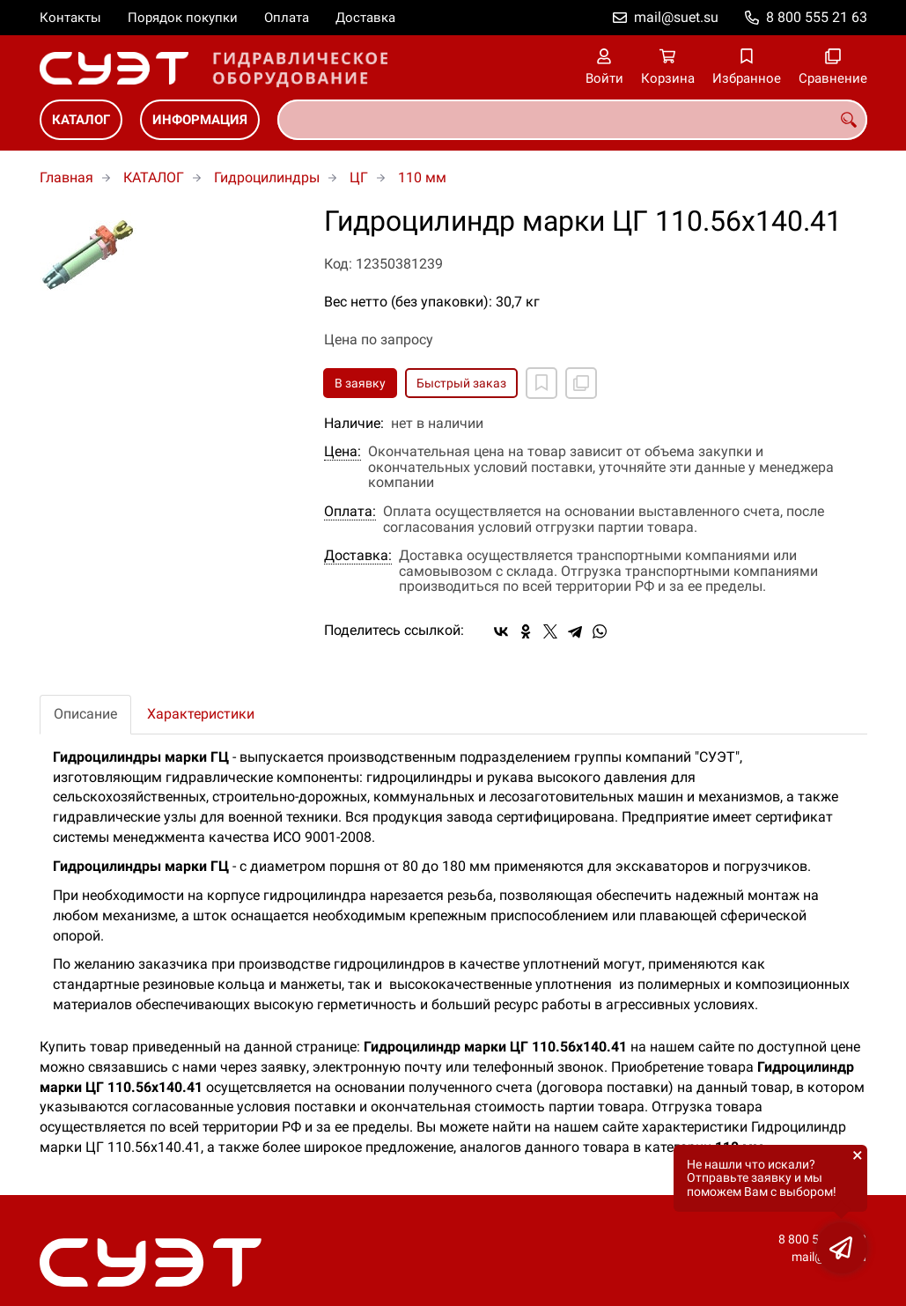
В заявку (360, 383)
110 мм (422, 177)
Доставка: (358, 556)
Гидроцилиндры (267, 177)
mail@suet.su (676, 17)
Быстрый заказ (461, 383)
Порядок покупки (183, 18)
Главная (66, 177)
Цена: (342, 452)
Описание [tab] (85, 713)
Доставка (365, 18)
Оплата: (350, 512)
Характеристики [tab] (200, 713)
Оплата (286, 18)
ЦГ (359, 177)
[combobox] (572, 120)
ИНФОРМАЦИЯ (199, 120)
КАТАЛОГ (81, 120)
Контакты (70, 18)
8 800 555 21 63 (816, 17)
